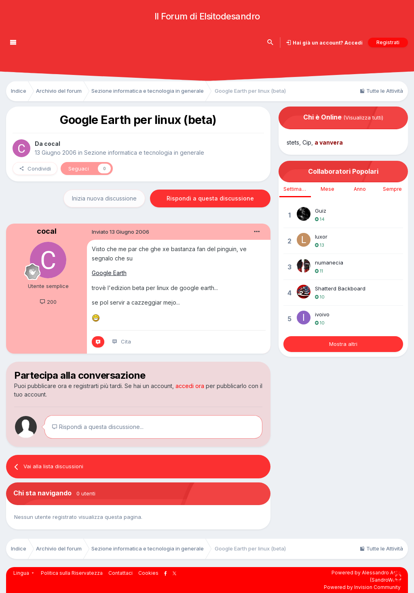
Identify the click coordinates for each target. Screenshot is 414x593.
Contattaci (120, 573)
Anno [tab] (360, 189)
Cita (126, 341)
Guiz (320, 210)
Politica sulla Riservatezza (72, 573)
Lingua (24, 573)
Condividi (35, 168)
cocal (52, 143)
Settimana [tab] (295, 189)
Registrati (387, 42)
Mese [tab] (327, 189)
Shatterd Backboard (340, 288)
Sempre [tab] (392, 189)
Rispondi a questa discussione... (98, 426)
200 (48, 302)
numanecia (329, 262)
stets (293, 142)
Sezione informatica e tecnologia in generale (144, 152)
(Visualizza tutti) (363, 117)
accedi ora (189, 385)
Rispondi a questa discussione (210, 198)
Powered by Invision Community (362, 587)
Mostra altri (343, 344)
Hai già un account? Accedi (327, 43)
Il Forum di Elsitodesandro (207, 16)
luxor (321, 236)
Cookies (148, 573)
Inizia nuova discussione (104, 198)
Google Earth (109, 272)
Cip (306, 142)
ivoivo (322, 314)
